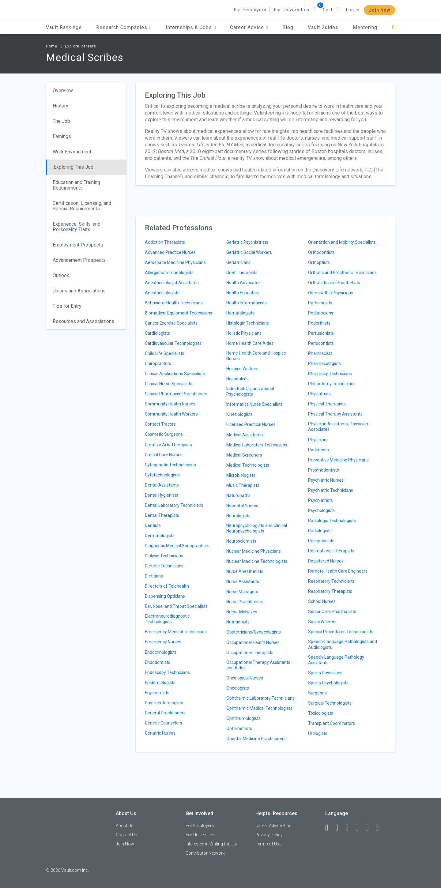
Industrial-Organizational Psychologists (250, 391)
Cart (328, 9)
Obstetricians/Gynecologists (253, 632)
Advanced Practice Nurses (170, 252)
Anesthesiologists (162, 292)
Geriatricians (238, 262)
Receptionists (321, 540)
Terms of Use (268, 843)
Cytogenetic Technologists (170, 464)
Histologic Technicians (247, 323)
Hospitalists (237, 378)
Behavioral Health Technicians (174, 302)
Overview (63, 90)
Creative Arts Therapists (168, 444)
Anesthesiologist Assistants (172, 282)
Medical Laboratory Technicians (256, 444)
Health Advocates (243, 282)
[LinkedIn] (339, 827)
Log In (353, 9)
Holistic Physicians (244, 333)
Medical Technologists (247, 465)
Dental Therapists (162, 515)
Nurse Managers (242, 591)
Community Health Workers (171, 414)
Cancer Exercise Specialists (171, 323)
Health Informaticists (246, 302)
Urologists (317, 733)
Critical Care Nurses (164, 454)
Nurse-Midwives (241, 611)
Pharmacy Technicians (330, 373)
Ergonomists (157, 692)
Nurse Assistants (242, 581)
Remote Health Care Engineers (338, 571)
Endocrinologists (161, 652)
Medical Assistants (244, 434)
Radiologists (320, 530)
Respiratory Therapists (330, 591)
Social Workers (322, 621)
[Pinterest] (370, 827)
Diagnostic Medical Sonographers (177, 545)
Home (51, 46)
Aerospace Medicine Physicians (175, 262)
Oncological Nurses (244, 677)
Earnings (62, 136)
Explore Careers (80, 46)
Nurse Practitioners (244, 601)
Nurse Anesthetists (244, 571)
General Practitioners (165, 712)
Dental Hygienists (161, 495)
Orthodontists (321, 252)
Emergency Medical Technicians (176, 631)
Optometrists (239, 728)
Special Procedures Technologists (340, 631)
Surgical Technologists (330, 703)
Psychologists (321, 510)
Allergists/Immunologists (169, 272)
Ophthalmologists (243, 718)
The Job (61, 121)
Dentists (153, 525)
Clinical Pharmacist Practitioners (176, 393)
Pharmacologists (324, 363)
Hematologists (240, 312)
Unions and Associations (79, 291)
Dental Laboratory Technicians (174, 505)
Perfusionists (321, 333)
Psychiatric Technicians (330, 490)
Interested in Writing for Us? (212, 843)
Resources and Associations (83, 321)
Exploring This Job (73, 167)
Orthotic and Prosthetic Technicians (342, 272)
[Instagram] (360, 827)
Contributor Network (205, 853)
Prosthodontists (323, 470)
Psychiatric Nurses (326, 480)
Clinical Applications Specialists (175, 373)
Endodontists (157, 662)
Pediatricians (320, 312)
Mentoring (365, 27)
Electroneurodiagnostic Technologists (167, 619)
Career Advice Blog (273, 825)
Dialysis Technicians (164, 555)
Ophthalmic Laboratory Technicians (260, 698)
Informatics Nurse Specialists (254, 404)
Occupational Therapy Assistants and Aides (258, 665)
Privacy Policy (269, 834)
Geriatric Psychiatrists (247, 242)
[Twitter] (349, 827)
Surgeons (317, 692)
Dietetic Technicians (164, 565)
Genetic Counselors (163, 723)
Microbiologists (240, 475)
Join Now (379, 10)
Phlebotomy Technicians (332, 383)
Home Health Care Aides (249, 343)
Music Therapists (242, 485)
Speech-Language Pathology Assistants (336, 660)
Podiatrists (318, 449)
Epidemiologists (160, 682)
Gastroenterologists (164, 702)
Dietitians (154, 576)
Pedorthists (319, 323)
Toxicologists (320, 713)
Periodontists (321, 343)
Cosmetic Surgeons (164, 434)
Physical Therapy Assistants (335, 414)
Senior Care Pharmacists (332, 611)
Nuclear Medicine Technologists (256, 561)
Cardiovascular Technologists (173, 343)
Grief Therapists (242, 272)
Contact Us (126, 834)
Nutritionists (238, 621)
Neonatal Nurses (242, 505)
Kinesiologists (239, 414)
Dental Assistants (162, 485)
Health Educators (242, 292)
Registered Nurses (326, 561)
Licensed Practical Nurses (251, 424)
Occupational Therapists (249, 652)
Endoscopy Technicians (167, 672)
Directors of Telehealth (167, 586)
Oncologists (237, 688)
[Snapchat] (380, 827)
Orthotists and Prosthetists (334, 282)
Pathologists (320, 302)
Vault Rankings (64, 27)
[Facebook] (329, 827)
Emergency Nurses (163, 641)
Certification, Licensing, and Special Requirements (82, 206)
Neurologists (238, 515)
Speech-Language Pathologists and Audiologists (342, 644)
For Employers (250, 9)
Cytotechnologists (162, 474)
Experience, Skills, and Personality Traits (76, 226)
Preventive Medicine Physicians (338, 459)
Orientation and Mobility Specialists (342, 242)
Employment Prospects (78, 245)
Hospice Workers (242, 368)
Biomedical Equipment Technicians (178, 312)
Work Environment (72, 152)
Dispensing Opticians (165, 596)
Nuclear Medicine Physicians (253, 551)
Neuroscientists (241, 541)
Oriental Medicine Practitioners (256, 738)
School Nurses (322, 601)
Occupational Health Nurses (253, 642)
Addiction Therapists (165, 242)
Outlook (61, 275)
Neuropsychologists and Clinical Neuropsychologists (256, 528)
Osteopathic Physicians (330, 292)
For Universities (291, 9)
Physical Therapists (327, 403)
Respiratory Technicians (331, 581)
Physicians (318, 439)
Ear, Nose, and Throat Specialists (176, 606)
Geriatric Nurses (160, 733)
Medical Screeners (244, 455)
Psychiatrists (320, 500)
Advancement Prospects (79, 260)
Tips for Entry (67, 306)
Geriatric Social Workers (249, 252)
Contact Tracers (160, 424)
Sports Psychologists (328, 682)
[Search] (393, 27)
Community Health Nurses (170, 403)
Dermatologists (160, 535)
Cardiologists (157, 333)
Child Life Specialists (164, 353)
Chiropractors (158, 363)
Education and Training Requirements (76, 185)
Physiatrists (319, 393)
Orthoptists (319, 262)
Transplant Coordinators (331, 723)
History (60, 106)
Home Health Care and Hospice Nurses (256, 356)
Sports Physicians (325, 672)
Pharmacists (320, 353)
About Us (125, 825)
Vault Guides (323, 27)
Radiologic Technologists (332, 520)
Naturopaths (238, 495)
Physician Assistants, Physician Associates (338, 426)
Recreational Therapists (331, 550)
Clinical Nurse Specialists (168, 383)
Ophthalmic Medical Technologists (259, 708)
